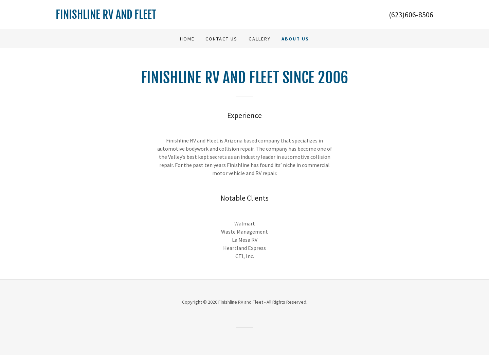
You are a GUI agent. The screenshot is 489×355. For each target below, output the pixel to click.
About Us (295, 39)
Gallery (260, 39)
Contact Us (221, 39)
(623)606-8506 (411, 14)
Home (187, 39)
